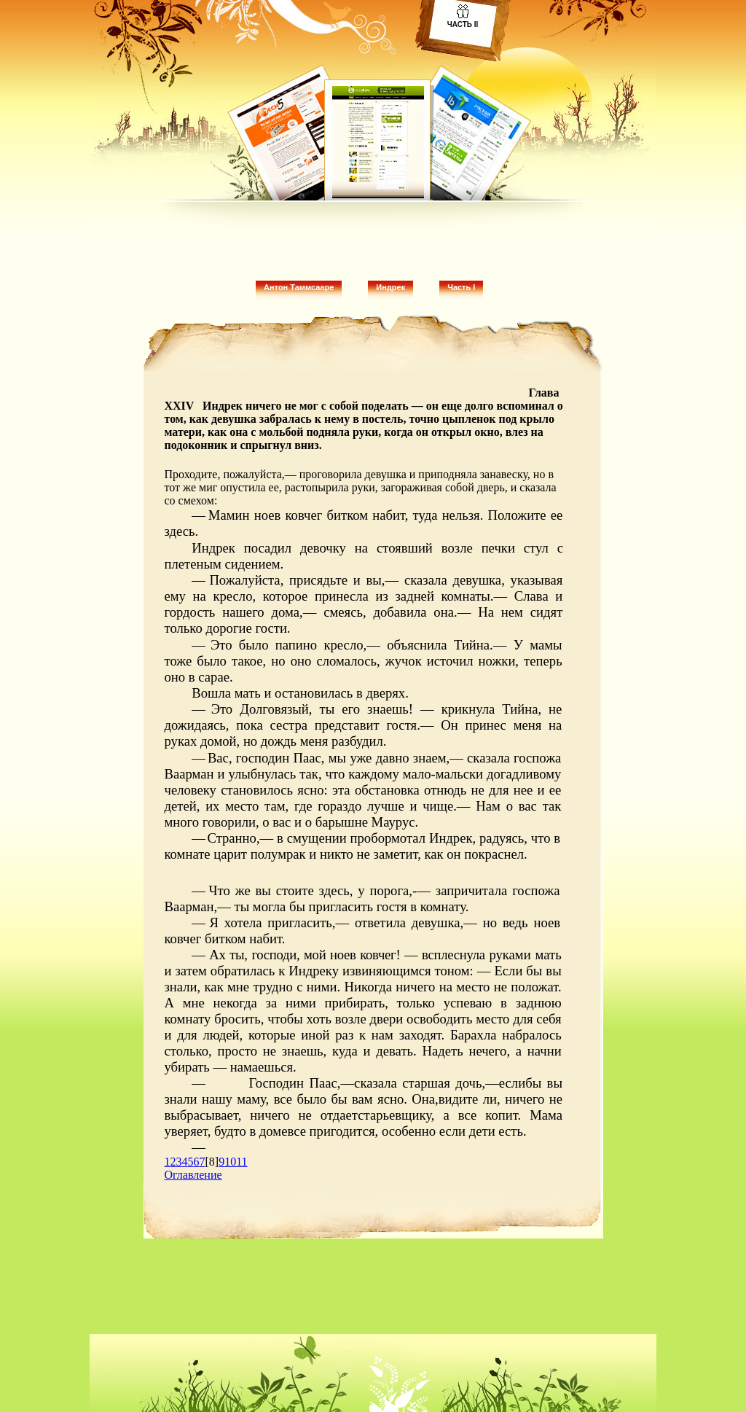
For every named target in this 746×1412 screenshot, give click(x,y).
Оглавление (193, 1175)
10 (230, 1161)
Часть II (463, 24)
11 (241, 1161)
